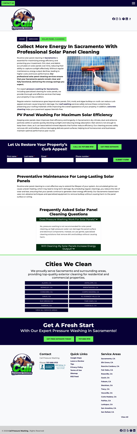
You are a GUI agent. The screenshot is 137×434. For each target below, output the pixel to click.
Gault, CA (105, 378)
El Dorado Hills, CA (90, 296)
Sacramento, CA (108, 359)
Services (33, 39)
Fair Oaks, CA (91, 301)
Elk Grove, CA (46, 301)
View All (124, 417)
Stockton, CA (107, 385)
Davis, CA (46, 296)
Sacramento (50, 58)
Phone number (83, 156)
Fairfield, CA (90, 306)
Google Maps (76, 358)
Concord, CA (46, 292)
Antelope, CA (91, 283)
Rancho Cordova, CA (110, 366)
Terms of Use (76, 370)
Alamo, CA (46, 283)
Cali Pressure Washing (18, 431)
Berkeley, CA (46, 287)
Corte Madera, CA (90, 292)
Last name (29, 156)
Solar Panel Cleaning (53, 39)
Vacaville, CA (106, 393)
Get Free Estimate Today (59, 339)
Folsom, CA (106, 381)
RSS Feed (74, 376)
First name (12, 156)
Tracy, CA (105, 389)
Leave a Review (77, 361)
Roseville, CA (106, 374)
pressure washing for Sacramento (42, 89)
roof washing (65, 104)
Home (22, 39)
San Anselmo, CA (108, 408)
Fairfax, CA (46, 306)
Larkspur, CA (107, 404)
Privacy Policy (76, 367)
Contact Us (8, 3)
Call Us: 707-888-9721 (83, 147)
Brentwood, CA (90, 287)
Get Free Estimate (110, 147)
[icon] (113, 19)
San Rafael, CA (107, 412)
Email (44, 156)
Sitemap (74, 373)
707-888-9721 (84, 339)
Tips (72, 364)
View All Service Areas (46, 310)
